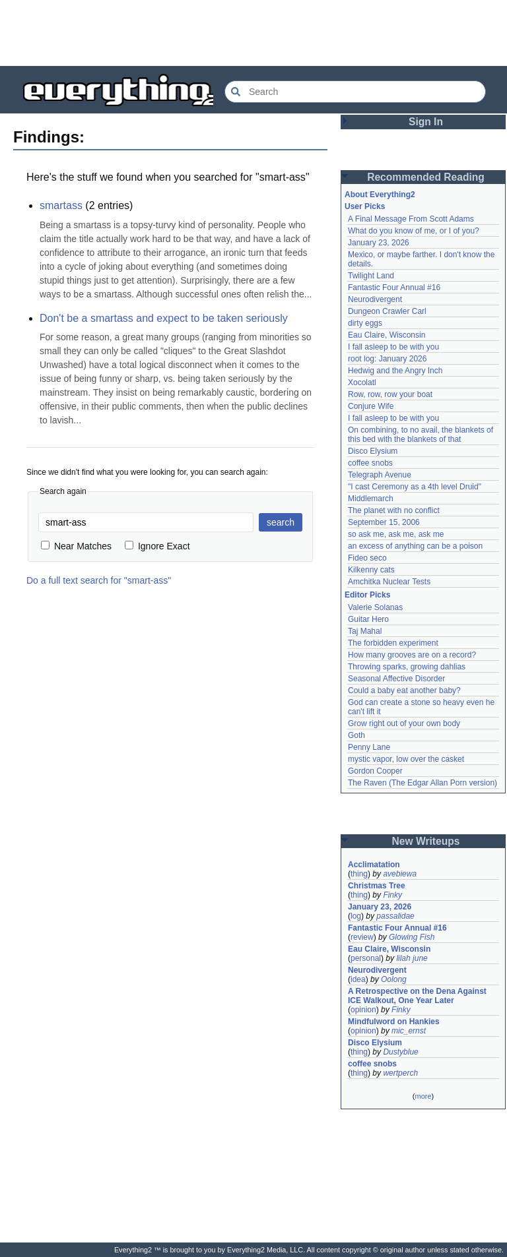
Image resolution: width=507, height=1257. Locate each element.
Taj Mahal (365, 631)
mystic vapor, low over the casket (406, 759)
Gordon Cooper (375, 771)
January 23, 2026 (378, 242)
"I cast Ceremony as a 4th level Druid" (414, 486)
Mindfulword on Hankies (394, 1021)
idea (358, 979)
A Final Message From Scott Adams (411, 219)
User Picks (365, 206)
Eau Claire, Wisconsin (386, 335)
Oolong (394, 979)
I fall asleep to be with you (393, 347)
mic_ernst (408, 1030)
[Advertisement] (253, 33)
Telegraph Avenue (379, 474)
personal (366, 958)
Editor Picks (367, 594)
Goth (356, 735)
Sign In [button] (426, 121)
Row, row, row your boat (390, 394)
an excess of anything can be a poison (415, 546)
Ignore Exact (157, 546)
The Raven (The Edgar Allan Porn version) (422, 782)
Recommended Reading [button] (426, 177)
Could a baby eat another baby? (404, 690)
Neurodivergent (375, 299)
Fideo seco (367, 558)
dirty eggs (365, 323)
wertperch (400, 1073)
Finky (392, 895)
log (356, 916)
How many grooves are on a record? (412, 654)
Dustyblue (400, 1052)
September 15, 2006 (384, 522)
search (280, 522)
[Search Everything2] (355, 91)
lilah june (411, 958)
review (362, 937)
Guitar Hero (368, 619)
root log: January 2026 (387, 358)
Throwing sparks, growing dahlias (406, 666)
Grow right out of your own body (404, 723)
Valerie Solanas (375, 607)
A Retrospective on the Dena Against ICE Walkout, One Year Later (417, 996)
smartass (61, 205)
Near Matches (76, 546)
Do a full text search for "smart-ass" (98, 580)
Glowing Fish (411, 937)
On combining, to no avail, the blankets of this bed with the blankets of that (420, 434)
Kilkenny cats (371, 569)
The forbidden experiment (393, 643)
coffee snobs (370, 463)
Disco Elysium (372, 451)
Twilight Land (371, 275)
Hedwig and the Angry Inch (395, 370)
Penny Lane (369, 747)
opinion (363, 1009)
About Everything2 (380, 194)
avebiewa (400, 873)
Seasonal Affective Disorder (396, 678)
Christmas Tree (376, 885)
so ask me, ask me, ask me (396, 534)
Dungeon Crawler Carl (387, 311)
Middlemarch (370, 498)
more (423, 1096)
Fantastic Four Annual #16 (394, 287)
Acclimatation (374, 864)
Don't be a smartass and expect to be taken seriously (164, 318)
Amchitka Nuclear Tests (389, 581)
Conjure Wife (370, 406)
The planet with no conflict (394, 510)
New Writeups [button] (426, 841)
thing (359, 873)
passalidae (395, 916)
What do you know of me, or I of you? (413, 230)
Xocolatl (362, 382)
